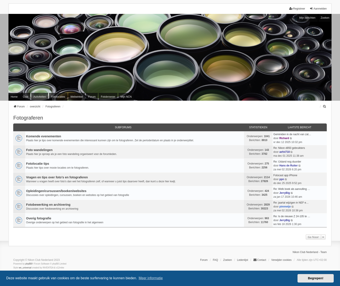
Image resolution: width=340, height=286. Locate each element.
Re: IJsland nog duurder (287, 161)
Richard (284, 138)
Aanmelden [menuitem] (318, 8)
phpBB (28, 264)
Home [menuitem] (14, 96)
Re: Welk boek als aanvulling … (291, 189)
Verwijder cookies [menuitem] (281, 259)
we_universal (25, 267)
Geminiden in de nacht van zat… (292, 134)
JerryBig (284, 192)
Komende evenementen (43, 136)
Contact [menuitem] (259, 259)
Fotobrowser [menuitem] (108, 96)
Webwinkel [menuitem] (76, 96)
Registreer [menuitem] (297, 8)
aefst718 (284, 151)
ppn (281, 179)
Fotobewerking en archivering (48, 204)
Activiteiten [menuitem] (39, 96)
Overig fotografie (38, 218)
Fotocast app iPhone (285, 175)
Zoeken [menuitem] (227, 259)
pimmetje (285, 206)
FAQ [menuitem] (215, 259)
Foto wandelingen (39, 150)
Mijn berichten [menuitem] (307, 17)
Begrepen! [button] (315, 278)
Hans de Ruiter (288, 165)
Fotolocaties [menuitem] (58, 96)
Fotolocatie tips (37, 163)
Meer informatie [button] (151, 278)
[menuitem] (325, 106)
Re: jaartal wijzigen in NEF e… (291, 202)
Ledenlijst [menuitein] (242, 259)
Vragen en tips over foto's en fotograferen (57, 177)
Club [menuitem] (25, 96)
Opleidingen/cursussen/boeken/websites (56, 191)
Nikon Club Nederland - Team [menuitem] (310, 252)
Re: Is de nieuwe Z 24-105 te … (291, 216)
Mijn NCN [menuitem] (126, 96)
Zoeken (325, 17)
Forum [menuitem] (92, 96)
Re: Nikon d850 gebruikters (289, 148)
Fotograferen (28, 118)
